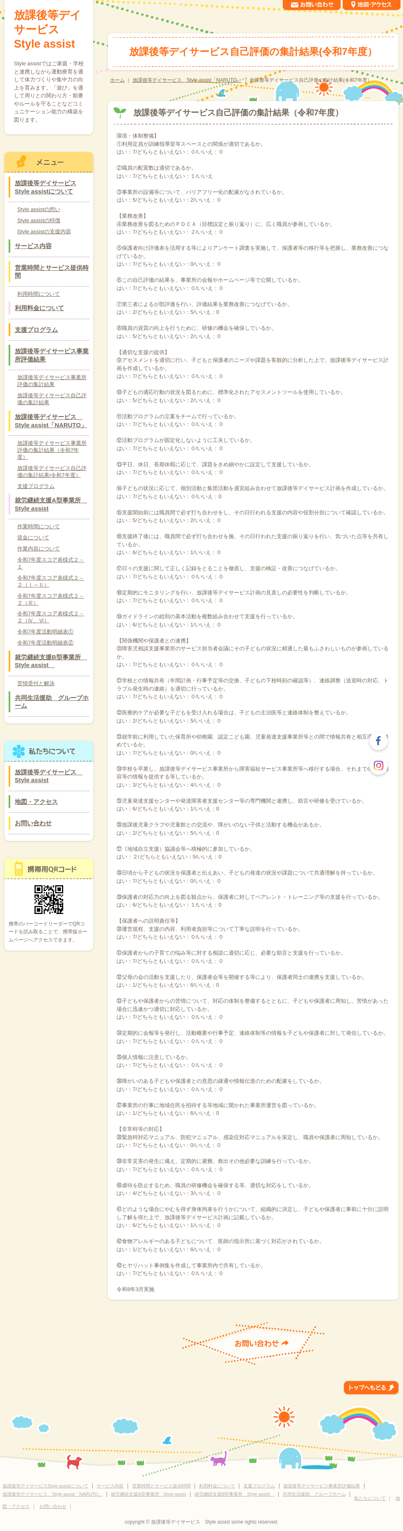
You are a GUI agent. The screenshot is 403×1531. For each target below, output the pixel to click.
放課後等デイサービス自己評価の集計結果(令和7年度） (52, 471)
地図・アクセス (36, 801)
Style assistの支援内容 (44, 231)
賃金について (33, 537)
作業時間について (38, 526)
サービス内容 (33, 245)
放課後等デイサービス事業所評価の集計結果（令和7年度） (52, 450)
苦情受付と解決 (36, 683)
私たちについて (370, 1498)
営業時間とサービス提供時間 (52, 271)
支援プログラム (36, 329)
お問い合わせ (33, 823)
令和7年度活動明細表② (45, 643)
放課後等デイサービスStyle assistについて (45, 187)
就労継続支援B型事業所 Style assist (51, 661)
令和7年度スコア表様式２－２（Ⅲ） (50, 599)
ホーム (117, 80)
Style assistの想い (38, 209)
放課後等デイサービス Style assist (47, 29)
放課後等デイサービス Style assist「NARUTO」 (187, 80)
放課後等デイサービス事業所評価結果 (52, 355)
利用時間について (38, 294)
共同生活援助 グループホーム (52, 701)
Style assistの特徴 (38, 220)
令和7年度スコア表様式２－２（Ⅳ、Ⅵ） (50, 617)
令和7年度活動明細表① (45, 632)
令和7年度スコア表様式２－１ (50, 563)
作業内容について (38, 549)
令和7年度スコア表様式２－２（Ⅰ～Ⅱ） (50, 581)
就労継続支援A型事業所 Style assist (51, 504)
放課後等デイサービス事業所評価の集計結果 (52, 380)
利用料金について (39, 307)
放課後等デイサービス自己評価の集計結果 (52, 398)
